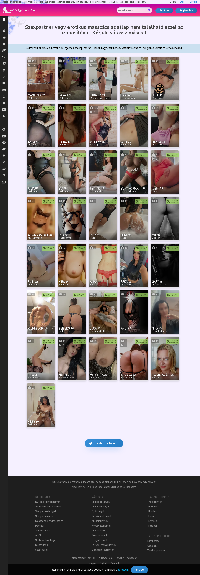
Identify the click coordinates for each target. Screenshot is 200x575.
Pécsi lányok (98, 530)
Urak (4, 70)
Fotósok (152, 525)
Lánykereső (153, 540)
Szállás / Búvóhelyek (4, 90)
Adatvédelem (106, 558)
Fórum (151, 516)
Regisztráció (186, 10)
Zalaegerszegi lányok (103, 549)
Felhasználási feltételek (83, 558)
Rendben (140, 569)
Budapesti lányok (101, 501)
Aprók (4, 83)
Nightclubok (41, 545)
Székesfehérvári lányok (104, 545)
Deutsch (193, 2)
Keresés (152, 521)
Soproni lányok (99, 535)
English (183, 2)
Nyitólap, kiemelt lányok (47, 501)
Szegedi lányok (100, 540)
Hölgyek (4, 44)
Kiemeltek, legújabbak (4, 31)
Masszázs (4, 50)
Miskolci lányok (100, 521)
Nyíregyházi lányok (101, 525)
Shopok (4, 103)
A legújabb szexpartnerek (48, 506)
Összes (4, 37)
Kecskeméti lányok (102, 516)
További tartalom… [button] (104, 443)
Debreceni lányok (101, 506)
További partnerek (156, 550)
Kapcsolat (132, 558)
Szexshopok (41, 549)
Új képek (4, 109)
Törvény (120, 558)
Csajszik (152, 545)
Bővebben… (123, 569)
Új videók (4, 116)
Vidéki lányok (155, 501)
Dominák (4, 57)
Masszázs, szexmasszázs (49, 521)
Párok (4, 63)
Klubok (4, 96)
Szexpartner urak (44, 516)
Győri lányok (98, 511)
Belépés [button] (164, 10)
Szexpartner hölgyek (46, 511)
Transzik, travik (4, 77)
